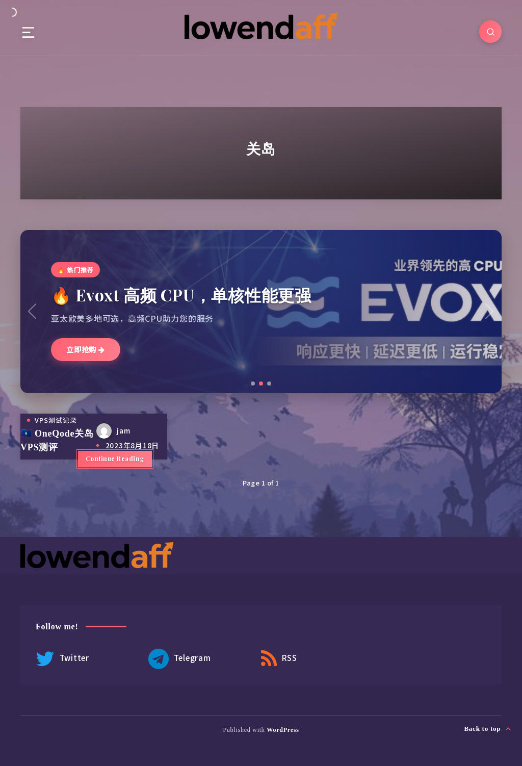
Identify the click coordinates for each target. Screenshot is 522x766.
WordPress (283, 729)
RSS (279, 659)
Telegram (179, 659)
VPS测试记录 (56, 420)
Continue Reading (115, 458)
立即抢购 (85, 349)
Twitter (62, 659)
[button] (253, 383)
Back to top (488, 728)
